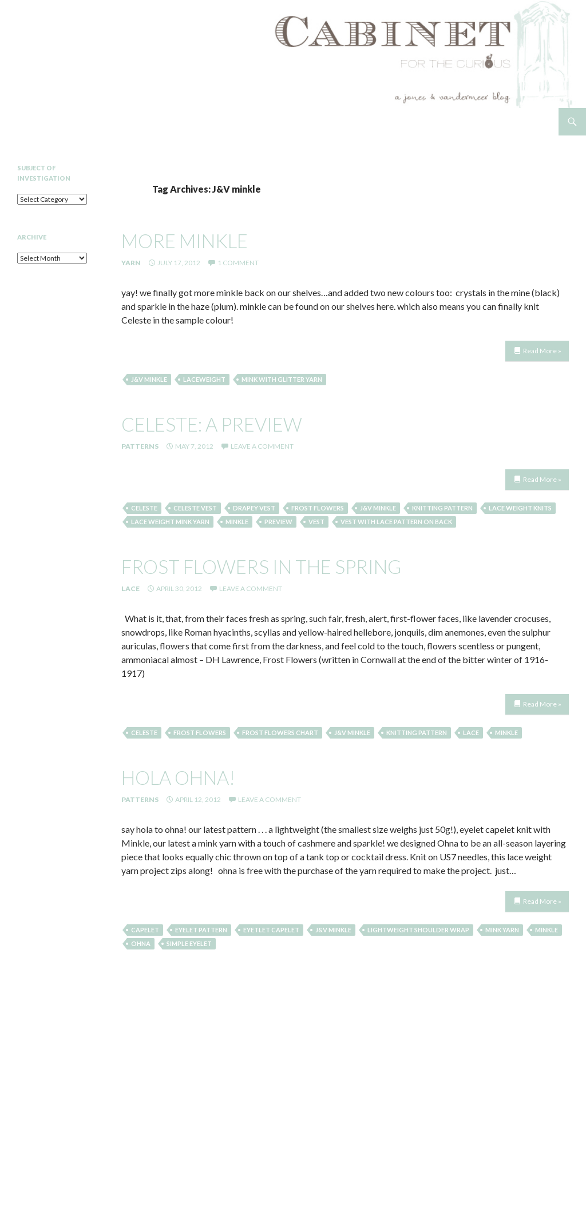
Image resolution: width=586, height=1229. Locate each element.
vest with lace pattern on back (396, 521)
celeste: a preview (211, 424)
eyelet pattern (201, 929)
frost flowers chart (280, 732)
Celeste (144, 508)
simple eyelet (189, 943)
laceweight (204, 379)
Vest (316, 521)
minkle (236, 521)
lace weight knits (520, 508)
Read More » (542, 350)
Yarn (131, 262)
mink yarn (502, 929)
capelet (145, 929)
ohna (141, 943)
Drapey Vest (254, 508)
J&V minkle (149, 379)
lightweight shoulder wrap (418, 929)
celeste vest (195, 508)
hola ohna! (178, 777)
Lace (130, 588)
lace (471, 732)
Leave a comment (262, 446)
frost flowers (317, 508)
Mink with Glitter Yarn (281, 379)
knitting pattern (442, 508)
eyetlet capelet (271, 929)
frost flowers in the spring (261, 566)
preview (278, 521)
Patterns (140, 446)
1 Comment (238, 262)
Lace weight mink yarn (170, 521)
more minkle (184, 240)
